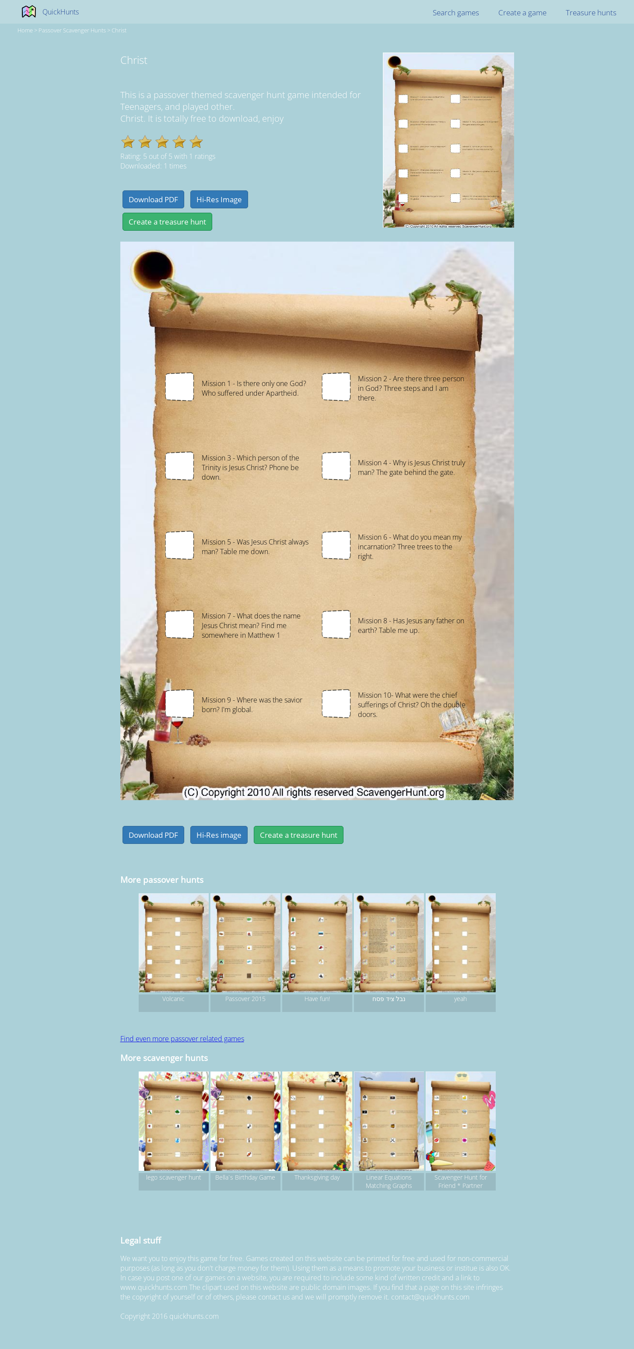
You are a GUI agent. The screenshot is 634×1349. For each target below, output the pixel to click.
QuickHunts (60, 12)
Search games (456, 12)
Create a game (522, 12)
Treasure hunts (591, 12)
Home (25, 30)
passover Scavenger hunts (72, 30)
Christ (119, 30)
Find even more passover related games (182, 1038)
